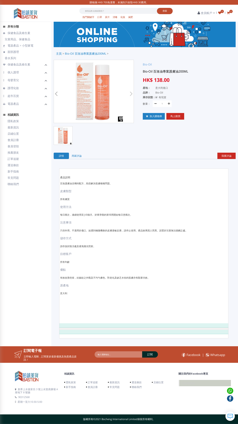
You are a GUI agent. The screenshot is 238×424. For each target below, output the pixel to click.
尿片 (107, 17)
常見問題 (13, 177)
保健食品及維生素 (16, 32)
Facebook (191, 355)
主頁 (59, 53)
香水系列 (10, 58)
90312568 (22, 397)
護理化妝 (25, 88)
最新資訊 (13, 127)
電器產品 (25, 104)
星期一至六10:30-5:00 (28, 402)
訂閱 (149, 354)
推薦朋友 (13, 152)
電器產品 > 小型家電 (18, 45)
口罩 (100, 17)
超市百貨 (25, 96)
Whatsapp (215, 355)
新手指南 (13, 171)
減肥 (130, 17)
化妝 (123, 17)
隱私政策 (13, 121)
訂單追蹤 (13, 158)
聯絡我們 (13, 184)
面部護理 (11, 51)
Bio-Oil (147, 64)
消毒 (115, 17)
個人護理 (25, 73)
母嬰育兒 (25, 81)
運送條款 (13, 165)
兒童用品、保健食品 (17, 39)
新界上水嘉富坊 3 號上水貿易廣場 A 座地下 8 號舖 (36, 390)
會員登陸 (13, 146)
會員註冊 (13, 139)
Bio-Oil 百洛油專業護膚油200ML (85, 53)
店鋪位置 (13, 133)
